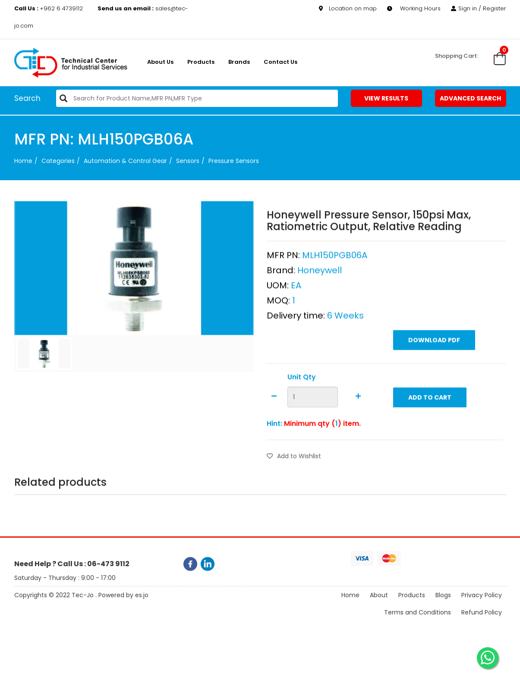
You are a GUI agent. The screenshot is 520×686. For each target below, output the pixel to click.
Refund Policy (481, 619)
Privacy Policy (481, 602)
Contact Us (280, 62)
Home (23, 161)
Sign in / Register (478, 8)
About (379, 602)
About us (160, 62)
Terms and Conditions (417, 619)
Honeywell (319, 288)
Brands (239, 62)
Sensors (187, 161)
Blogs (443, 602)
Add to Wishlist (294, 474)
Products (200, 62)
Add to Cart (429, 415)
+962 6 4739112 (49, 8)
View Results (386, 98)
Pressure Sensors (233, 161)
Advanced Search (470, 98)
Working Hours (414, 8)
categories (58, 161)
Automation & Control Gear (125, 161)
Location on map (348, 8)
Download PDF (434, 358)
